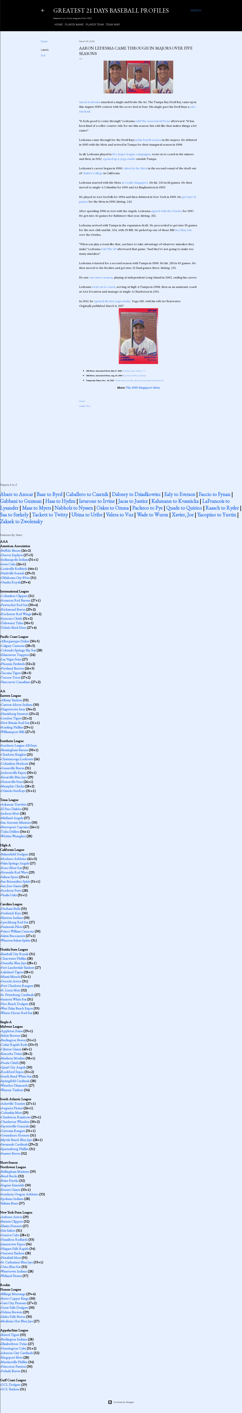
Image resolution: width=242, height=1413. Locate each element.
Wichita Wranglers (13, 836)
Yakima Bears (9, 1203)
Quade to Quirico (184, 507)
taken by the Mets (135, 168)
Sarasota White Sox (13, 999)
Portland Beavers (12, 668)
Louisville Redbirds (14, 568)
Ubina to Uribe (86, 514)
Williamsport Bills (13, 732)
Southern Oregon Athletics (19, 1194)
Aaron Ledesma (89, 102)
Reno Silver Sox (11, 868)
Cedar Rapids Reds (14, 1044)
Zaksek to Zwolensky (21, 521)
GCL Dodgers (11, 1384)
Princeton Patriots (13, 1366)
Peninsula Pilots (12, 926)
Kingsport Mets (12, 1357)
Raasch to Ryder (222, 507)
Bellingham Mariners (15, 1171)
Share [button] (44, 41)
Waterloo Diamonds (14, 1085)
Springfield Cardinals (15, 1081)
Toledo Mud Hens (13, 627)
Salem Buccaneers (13, 936)
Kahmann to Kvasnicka (175, 501)
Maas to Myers (36, 507)
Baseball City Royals (15, 954)
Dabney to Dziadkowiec (136, 494)
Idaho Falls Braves (13, 1316)
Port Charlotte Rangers (17, 985)
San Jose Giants (11, 886)
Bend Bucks (9, 1176)
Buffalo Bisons (11, 550)
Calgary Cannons (13, 645)
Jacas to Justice (133, 501)
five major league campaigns (131, 154)
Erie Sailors (8, 1230)
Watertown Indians (14, 1271)
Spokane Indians (12, 1198)
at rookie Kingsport (135, 182)
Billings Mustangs (13, 1294)
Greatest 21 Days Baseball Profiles (111, 10)
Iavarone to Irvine (97, 501)
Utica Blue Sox (11, 1266)
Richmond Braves (13, 609)
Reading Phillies (12, 727)
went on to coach (103, 287)
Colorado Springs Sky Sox (18, 650)
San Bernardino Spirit (15, 881)
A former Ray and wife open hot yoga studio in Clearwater (139, 380)
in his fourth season (148, 140)
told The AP (108, 249)
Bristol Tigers (10, 1334)
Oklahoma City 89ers (15, 577)
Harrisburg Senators (15, 713)
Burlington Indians (14, 1339)
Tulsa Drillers (10, 831)
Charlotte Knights (13, 754)
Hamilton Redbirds (14, 1239)
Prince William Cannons (17, 931)
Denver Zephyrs (12, 555)
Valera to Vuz (119, 514)
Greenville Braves (12, 768)
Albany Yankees (11, 700)
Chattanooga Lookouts (17, 759)
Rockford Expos (12, 1072)
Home (57, 24)
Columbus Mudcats (14, 763)
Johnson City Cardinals (17, 1353)
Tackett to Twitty (50, 514)
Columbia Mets (11, 1112)
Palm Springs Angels (15, 863)
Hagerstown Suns (13, 709)
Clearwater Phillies (13, 958)
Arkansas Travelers (14, 804)
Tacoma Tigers (11, 673)
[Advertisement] (138, 441)
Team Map (112, 24)
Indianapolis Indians (15, 559)
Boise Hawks (9, 1180)
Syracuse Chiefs (11, 618)
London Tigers (11, 718)
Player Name (73, 24)
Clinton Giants (11, 1049)
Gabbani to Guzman (21, 501)
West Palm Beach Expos (17, 1008)
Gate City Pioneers (13, 1303)
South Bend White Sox (16, 1076)
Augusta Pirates (12, 1108)
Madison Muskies (13, 1058)
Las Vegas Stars (11, 659)
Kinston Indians (12, 917)
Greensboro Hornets (15, 1135)
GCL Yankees (10, 1389)
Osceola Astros (11, 981)
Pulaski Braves (10, 1371)
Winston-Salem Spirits (15, 940)
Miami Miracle (10, 976)
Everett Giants (10, 1189)
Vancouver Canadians (15, 682)
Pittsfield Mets (11, 1257)
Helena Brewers (11, 1312)
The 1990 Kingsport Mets (143, 387)
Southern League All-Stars (19, 745)
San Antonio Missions (16, 822)
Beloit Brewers (11, 1035)
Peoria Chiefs (10, 1062)
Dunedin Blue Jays (13, 963)
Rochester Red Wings (16, 614)
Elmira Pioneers (11, 1226)
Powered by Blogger (121, 1402)
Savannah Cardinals (14, 1144)
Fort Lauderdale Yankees (17, 967)
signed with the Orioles (166, 211)
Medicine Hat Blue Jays (17, 1321)
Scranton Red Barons (15, 600)
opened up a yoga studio (119, 159)
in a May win (183, 230)
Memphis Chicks (12, 786)
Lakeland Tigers (12, 972)
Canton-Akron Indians (17, 704)
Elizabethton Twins (14, 1344)
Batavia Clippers (12, 1221)
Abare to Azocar (16, 494)
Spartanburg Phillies (15, 1149)
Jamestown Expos (13, 1244)
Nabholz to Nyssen (73, 507)
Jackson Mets (10, 813)
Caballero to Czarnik (87, 494)
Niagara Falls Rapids (15, 1248)
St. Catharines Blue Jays (17, 1262)
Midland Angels (12, 818)
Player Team (93, 24)
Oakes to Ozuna (112, 507)
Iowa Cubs (8, 564)
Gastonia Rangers (13, 1130)
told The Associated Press (152, 121)
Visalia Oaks (9, 895)
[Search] (195, 10)
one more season (101, 277)
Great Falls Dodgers (14, 1307)
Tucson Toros (10, 677)
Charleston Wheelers (15, 1121)
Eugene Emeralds (12, 1185)
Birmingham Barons (14, 750)
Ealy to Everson (179, 494)
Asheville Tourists (13, 1103)
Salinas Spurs (9, 877)
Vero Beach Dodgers (15, 1004)
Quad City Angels (13, 1067)
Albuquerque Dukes (15, 641)
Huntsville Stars (12, 781)
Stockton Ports (11, 890)
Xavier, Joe (183, 514)
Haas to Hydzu (60, 501)
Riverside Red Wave (14, 872)
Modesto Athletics (14, 858)
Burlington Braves (13, 1040)
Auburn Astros (11, 1217)
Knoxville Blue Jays (14, 777)
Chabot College (93, 173)
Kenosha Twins (11, 1053)
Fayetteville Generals (15, 1126)
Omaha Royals (11, 582)
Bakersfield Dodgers (14, 854)
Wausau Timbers (12, 1090)
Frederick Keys (11, 913)
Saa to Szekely (14, 514)
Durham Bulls (10, 908)
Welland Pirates (11, 1276)
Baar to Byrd (49, 494)
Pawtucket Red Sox (14, 605)
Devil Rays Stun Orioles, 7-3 (134, 371)
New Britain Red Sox (15, 722)
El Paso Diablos (11, 809)
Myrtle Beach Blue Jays (16, 1140)
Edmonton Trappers (15, 654)
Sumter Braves (10, 1153)
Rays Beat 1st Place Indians (134, 376)
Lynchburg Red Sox (14, 922)
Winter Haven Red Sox (16, 1013)
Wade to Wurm (152, 514)
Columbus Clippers (14, 596)
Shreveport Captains (15, 827)
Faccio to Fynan (214, 494)
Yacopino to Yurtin (216, 514)
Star (43, 55)
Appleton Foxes (12, 1031)
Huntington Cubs (13, 1348)
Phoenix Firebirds (13, 664)
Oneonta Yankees (12, 1253)
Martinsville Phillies (14, 1362)
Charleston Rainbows (16, 1117)
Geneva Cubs (10, 1235)
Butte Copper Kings (15, 1298)
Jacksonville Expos (13, 772)
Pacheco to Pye (147, 507)
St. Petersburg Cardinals (17, 994)
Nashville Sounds (13, 573)
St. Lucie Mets (10, 990)
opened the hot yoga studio (112, 301)
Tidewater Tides (12, 623)
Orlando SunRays (13, 790)
